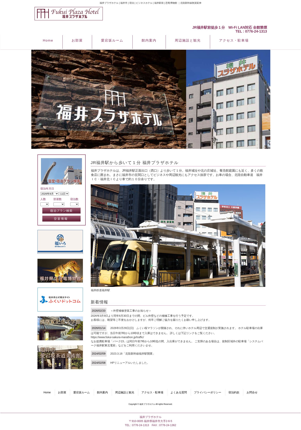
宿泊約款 (233, 392)
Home (47, 392)
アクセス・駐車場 (152, 392)
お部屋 (62, 392)
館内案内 (102, 392)
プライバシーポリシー (207, 392)
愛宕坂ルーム (81, 392)
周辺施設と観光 (124, 392)
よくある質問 (178, 392)
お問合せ (252, 392)
